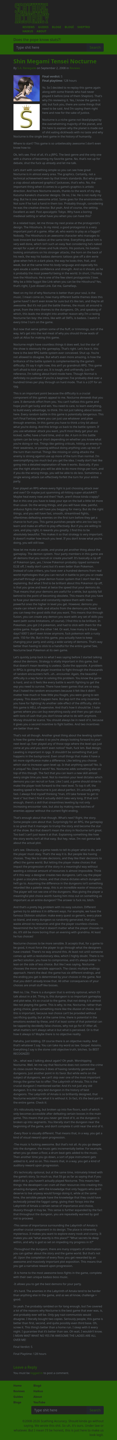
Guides (43, 27)
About (42, 31)
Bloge (56, 27)
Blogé (69, 27)
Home (17, 1385)
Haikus (28, 31)
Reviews (29, 27)
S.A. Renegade (26, 68)
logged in (36, 1373)
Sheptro (83, 27)
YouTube (39, 1402)
